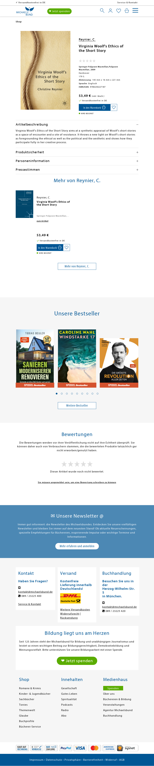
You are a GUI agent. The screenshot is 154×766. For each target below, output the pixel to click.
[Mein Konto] (110, 10)
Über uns (109, 693)
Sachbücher (26, 699)
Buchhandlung (112, 715)
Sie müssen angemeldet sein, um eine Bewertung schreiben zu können (77, 482)
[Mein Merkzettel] (118, 11)
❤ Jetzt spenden (59, 11)
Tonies (23, 704)
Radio (65, 710)
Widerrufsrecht (69, 613)
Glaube (23, 715)
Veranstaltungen (114, 704)
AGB (122, 759)
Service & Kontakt (127, 2)
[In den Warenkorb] (94, 107)
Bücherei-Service (30, 726)
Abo (64, 715)
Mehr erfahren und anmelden (77, 546)
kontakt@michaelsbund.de (35, 591)
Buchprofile (26, 721)
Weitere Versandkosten (75, 609)
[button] (56, 393)
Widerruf (111, 759)
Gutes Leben (69, 693)
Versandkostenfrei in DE (32, 2)
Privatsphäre (72, 759)
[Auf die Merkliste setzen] (113, 107)
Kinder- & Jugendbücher (34, 693)
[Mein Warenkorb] (126, 10)
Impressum (36, 759)
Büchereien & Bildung (117, 699)
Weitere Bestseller (77, 405)
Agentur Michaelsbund (118, 710)
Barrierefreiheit (93, 759)
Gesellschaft (69, 688)
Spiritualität (69, 699)
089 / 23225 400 (31, 596)
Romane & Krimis (30, 688)
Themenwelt (27, 710)
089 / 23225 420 (116, 611)
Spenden (113, 688)
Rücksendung (69, 617)
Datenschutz (54, 759)
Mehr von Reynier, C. (77, 266)
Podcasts (67, 704)
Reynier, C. (87, 39)
